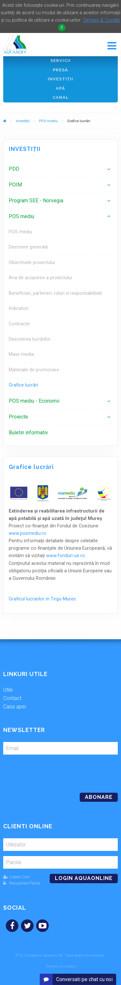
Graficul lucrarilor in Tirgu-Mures (42, 599)
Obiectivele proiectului (32, 262)
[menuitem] (60, 169)
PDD (14, 169)
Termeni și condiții (60, 966)
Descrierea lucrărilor (30, 339)
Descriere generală (28, 247)
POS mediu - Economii (34, 401)
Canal (61, 97)
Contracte (19, 324)
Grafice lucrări (23, 385)
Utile (8, 690)
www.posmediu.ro (27, 533)
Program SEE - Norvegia (36, 200)
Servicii (60, 60)
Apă (60, 88)
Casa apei (14, 707)
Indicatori (18, 308)
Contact (12, 698)
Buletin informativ (28, 432)
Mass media (21, 354)
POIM (15, 185)
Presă (60, 70)
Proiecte (18, 417)
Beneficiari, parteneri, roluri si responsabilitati (55, 293)
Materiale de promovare (34, 370)
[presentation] (47, 771)
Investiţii (60, 79)
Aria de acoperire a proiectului (40, 278)
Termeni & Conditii (101, 20)
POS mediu (48, 121)
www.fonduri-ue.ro (65, 555)
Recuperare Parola (21, 883)
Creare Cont (16, 876)
